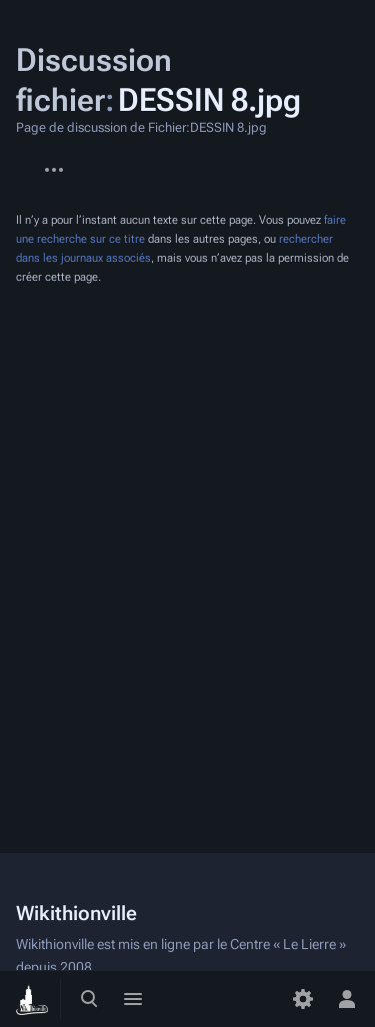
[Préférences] (303, 999)
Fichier (16, 160)
